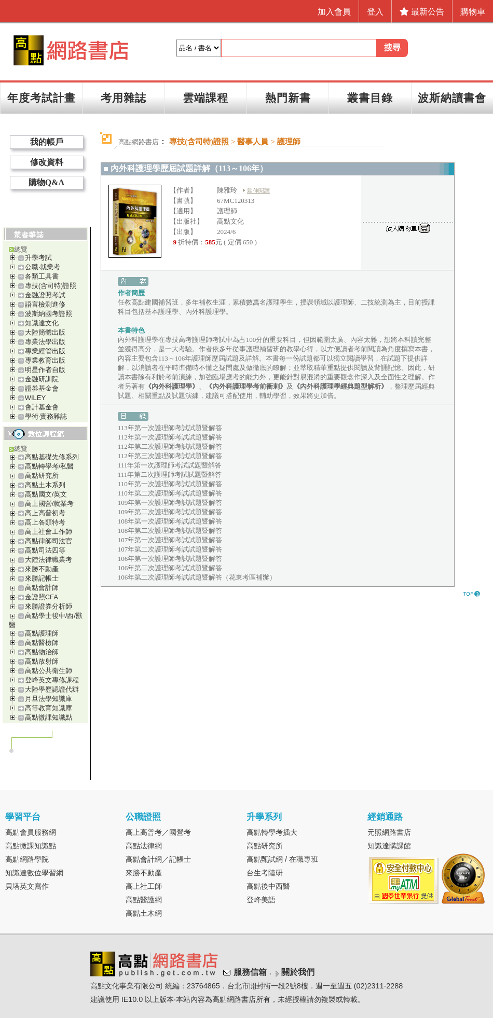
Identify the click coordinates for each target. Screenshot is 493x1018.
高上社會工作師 (48, 531)
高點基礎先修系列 (52, 457)
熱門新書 (288, 98)
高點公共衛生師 (48, 671)
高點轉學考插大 (271, 832)
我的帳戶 (46, 141)
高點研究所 (42, 475)
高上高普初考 (45, 513)
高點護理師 (42, 633)
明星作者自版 (45, 370)
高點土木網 (144, 913)
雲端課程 (205, 98)
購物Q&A (46, 182)
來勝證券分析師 (48, 606)
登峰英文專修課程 (52, 680)
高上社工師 (144, 886)
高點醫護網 (144, 900)
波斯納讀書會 (452, 98)
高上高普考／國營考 (158, 832)
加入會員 (334, 11)
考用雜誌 (123, 98)
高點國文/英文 (46, 494)
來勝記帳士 (42, 578)
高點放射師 (42, 661)
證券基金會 (42, 388)
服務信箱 (250, 972)
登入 (375, 11)
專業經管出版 (45, 351)
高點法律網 (144, 846)
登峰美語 (261, 900)
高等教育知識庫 (48, 708)
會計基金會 (42, 407)
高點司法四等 (45, 550)
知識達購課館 (389, 846)
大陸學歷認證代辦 (52, 689)
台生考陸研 (264, 873)
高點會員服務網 (30, 832)
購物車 (472, 11)
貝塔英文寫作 (27, 886)
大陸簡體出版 (45, 332)
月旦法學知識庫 (48, 699)
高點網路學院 (27, 859)
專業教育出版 (45, 360)
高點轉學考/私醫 (49, 466)
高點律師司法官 (48, 541)
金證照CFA (41, 597)
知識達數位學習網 (34, 873)
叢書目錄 (370, 98)
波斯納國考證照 (48, 314)
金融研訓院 (42, 379)
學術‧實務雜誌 (46, 416)
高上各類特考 (45, 522)
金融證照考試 (45, 295)
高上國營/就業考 (49, 503)
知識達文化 (42, 323)
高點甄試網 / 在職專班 (282, 859)
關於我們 (297, 972)
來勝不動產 (42, 569)
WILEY (35, 398)
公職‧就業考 (42, 267)
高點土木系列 (45, 485)
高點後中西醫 (268, 886)
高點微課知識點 (48, 717)
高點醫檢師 (42, 642)
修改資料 (46, 162)
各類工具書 (42, 276)
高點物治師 (42, 652)
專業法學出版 (45, 342)
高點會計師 (42, 587)
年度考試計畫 (41, 98)
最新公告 (422, 11)
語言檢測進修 (45, 304)
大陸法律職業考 (48, 559)
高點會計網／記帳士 (158, 859)
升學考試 (38, 258)
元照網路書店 (389, 832)
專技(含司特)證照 (51, 286)
